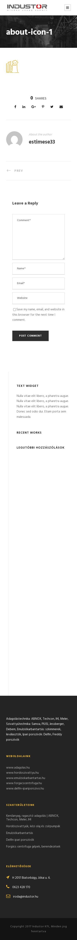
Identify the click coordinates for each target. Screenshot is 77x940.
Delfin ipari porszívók (20, 839)
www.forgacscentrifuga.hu (24, 783)
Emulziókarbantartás (19, 833)
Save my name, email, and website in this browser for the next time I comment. (38, 314)
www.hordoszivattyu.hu (22, 772)
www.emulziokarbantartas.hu (25, 778)
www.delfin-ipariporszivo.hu (25, 788)
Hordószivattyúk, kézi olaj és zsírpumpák (33, 826)
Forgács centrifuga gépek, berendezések (33, 846)
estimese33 (42, 142)
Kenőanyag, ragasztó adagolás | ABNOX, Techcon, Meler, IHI (32, 817)
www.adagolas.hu (18, 767)
